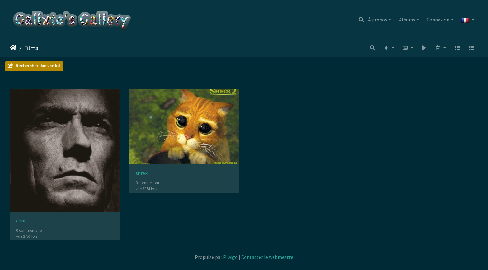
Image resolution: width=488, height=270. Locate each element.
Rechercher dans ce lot (34, 66)
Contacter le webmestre (267, 257)
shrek (142, 173)
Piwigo (230, 257)
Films (31, 48)
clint (21, 221)
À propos (377, 19)
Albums (407, 19)
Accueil (13, 48)
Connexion (438, 19)
